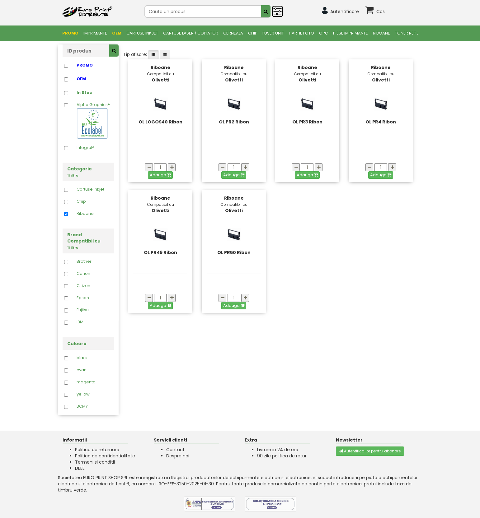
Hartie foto (301, 33)
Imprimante (95, 33)
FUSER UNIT (273, 33)
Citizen (83, 286)
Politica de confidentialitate (105, 456)
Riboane (381, 33)
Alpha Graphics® (93, 120)
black (82, 358)
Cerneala (233, 33)
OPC (323, 33)
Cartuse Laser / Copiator (190, 33)
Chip (252, 33)
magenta (86, 382)
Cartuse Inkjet (142, 33)
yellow (83, 394)
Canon (83, 273)
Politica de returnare (97, 449)
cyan (82, 370)
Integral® (85, 147)
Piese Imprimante (350, 33)
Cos (380, 11)
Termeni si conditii (95, 462)
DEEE (80, 468)
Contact (175, 449)
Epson (83, 298)
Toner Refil (406, 33)
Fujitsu (83, 310)
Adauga (160, 175)
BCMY (82, 406)
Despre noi (177, 456)
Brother (84, 261)
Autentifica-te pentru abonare (370, 451)
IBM (80, 322)
